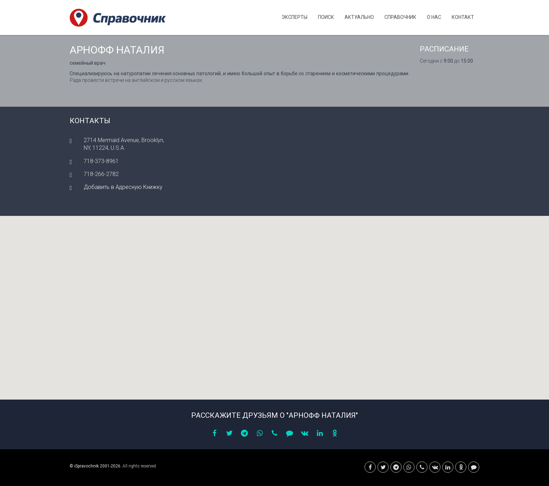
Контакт (463, 17)
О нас (434, 17)
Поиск (326, 17)
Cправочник (400, 17)
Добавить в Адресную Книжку (123, 187)
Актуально (359, 17)
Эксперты (294, 17)
